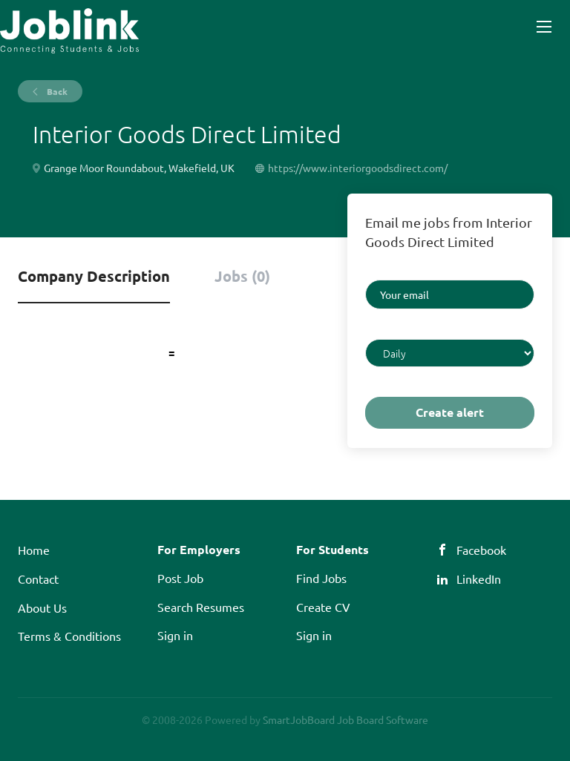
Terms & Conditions (69, 635)
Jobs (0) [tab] (242, 276)
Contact (38, 578)
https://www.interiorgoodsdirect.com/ (358, 167)
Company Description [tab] (94, 276)
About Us (42, 607)
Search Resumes (200, 606)
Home (34, 549)
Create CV (323, 606)
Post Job (180, 577)
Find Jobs (321, 577)
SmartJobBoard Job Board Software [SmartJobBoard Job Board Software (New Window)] (345, 719)
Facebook (481, 549)
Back (56, 91)
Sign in (175, 634)
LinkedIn (478, 578)
